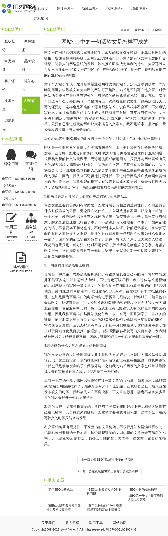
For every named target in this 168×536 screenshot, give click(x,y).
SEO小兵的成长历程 (143, 489)
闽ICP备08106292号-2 (121, 529)
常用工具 (96, 523)
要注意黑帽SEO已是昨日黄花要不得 (113, 471)
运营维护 (115, 8)
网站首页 (41, 8)
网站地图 (120, 523)
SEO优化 (157, 29)
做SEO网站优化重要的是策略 (113, 459)
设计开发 (65, 8)
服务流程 (72, 523)
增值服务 (139, 8)
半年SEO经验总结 (60, 489)
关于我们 (48, 523)
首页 (126, 29)
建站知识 (41, 18)
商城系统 (90, 8)
